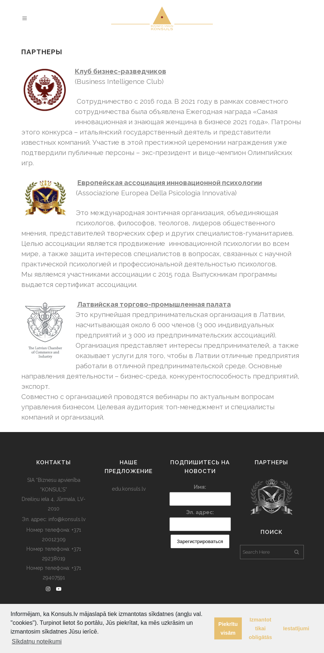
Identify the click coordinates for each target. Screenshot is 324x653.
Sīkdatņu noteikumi (37, 641)
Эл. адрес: (200, 512)
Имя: (200, 487)
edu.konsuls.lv (129, 489)
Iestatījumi (296, 628)
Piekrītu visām (228, 628)
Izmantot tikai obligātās (260, 628)
